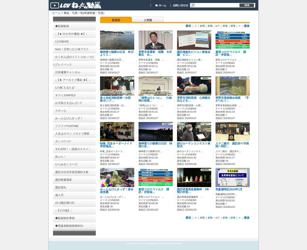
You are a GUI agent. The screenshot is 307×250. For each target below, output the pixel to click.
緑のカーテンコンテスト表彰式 (193, 145)
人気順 (148, 20)
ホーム (56, 13)
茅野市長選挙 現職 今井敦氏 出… (155, 53)
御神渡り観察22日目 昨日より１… (117, 53)
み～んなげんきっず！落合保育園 (116, 191)
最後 (246, 26)
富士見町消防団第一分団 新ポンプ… (116, 99)
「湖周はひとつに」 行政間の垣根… (155, 99)
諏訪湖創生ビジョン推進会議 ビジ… (193, 53)
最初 (188, 26)
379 (232, 26)
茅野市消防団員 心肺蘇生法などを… (193, 99)
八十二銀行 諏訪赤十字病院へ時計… (232, 145)
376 (210, 26)
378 (225, 26)
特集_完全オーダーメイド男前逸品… (116, 145)
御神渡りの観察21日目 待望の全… (155, 145)
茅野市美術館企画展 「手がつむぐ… (232, 99)
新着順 (116, 20)
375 (202, 26)
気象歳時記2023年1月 (228, 189)
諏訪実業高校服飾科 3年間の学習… (193, 191)
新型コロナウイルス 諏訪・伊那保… (230, 53)
